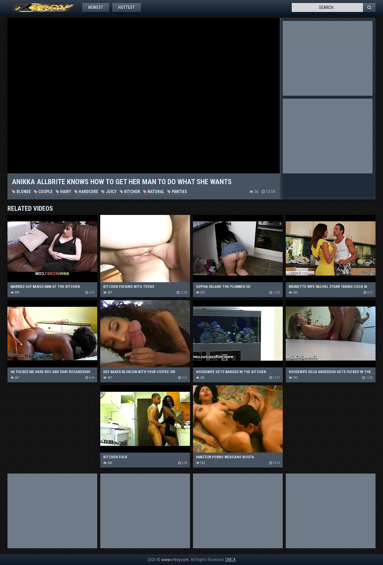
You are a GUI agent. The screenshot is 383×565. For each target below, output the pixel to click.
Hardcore (86, 191)
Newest (95, 7)
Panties (177, 191)
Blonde (21, 191)
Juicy (109, 191)
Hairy (63, 191)
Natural (153, 191)
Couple (43, 191)
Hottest (126, 7)
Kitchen (130, 191)
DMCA (230, 559)
